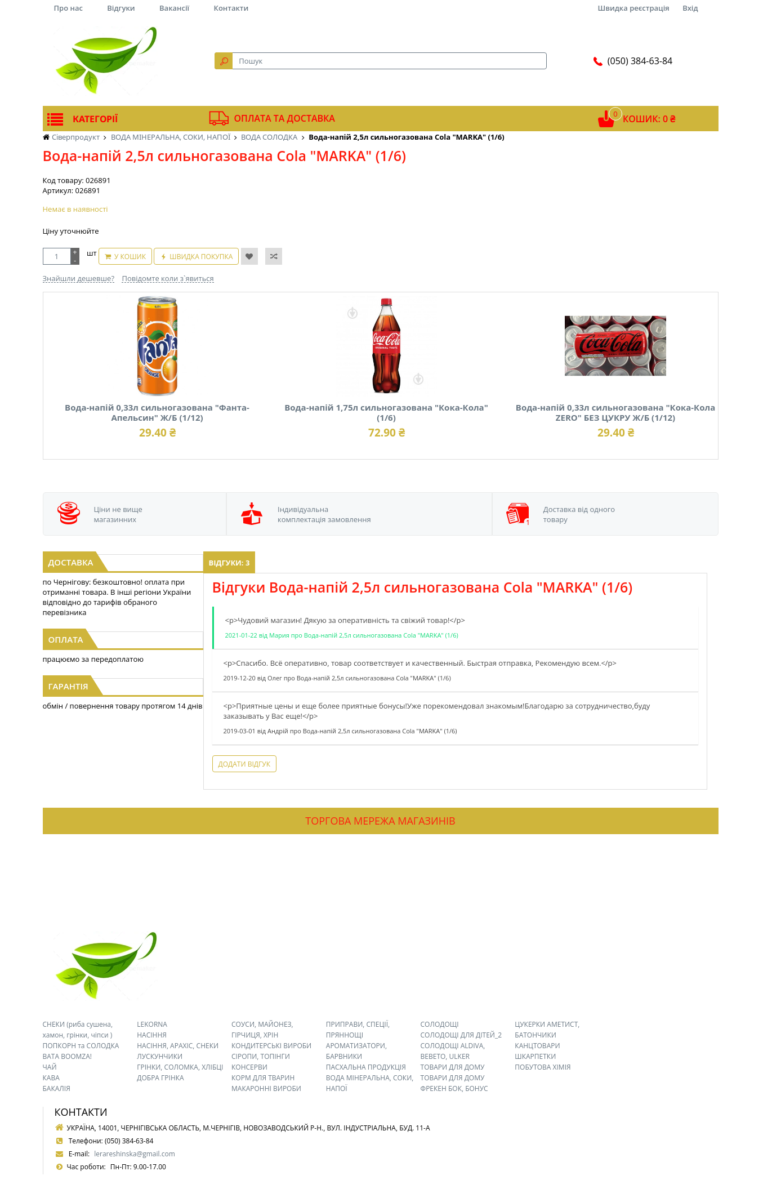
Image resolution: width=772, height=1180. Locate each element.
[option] (151, 376)
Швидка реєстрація (633, 8)
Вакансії (174, 8)
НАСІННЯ (152, 1035)
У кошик (130, 256)
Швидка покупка (201, 256)
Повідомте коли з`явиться (167, 278)
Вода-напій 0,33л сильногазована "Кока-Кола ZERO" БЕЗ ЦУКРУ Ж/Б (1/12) (615, 412)
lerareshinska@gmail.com (134, 1154)
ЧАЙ (50, 1067)
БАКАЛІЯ (56, 1088)
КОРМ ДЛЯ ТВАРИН (262, 1078)
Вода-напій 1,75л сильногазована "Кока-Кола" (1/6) (386, 412)
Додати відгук (244, 764)
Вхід (690, 8)
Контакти (231, 8)
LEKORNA (152, 1024)
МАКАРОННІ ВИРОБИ (266, 1088)
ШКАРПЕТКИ (535, 1056)
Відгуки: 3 (229, 563)
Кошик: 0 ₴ (649, 119)
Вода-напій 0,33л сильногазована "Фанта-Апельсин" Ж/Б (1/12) (157, 412)
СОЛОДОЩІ (440, 1024)
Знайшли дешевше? (79, 278)
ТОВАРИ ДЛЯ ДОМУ (453, 1067)
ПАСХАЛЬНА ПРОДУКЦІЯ (366, 1067)
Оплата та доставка (284, 118)
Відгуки (121, 8)
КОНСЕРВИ (249, 1067)
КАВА (51, 1078)
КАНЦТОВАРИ (537, 1045)
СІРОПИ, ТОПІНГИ (260, 1056)
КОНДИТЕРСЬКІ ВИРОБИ (271, 1045)
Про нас (68, 8)
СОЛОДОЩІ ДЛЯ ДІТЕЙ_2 (461, 1035)
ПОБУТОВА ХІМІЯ (542, 1067)
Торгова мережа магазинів (380, 820)
